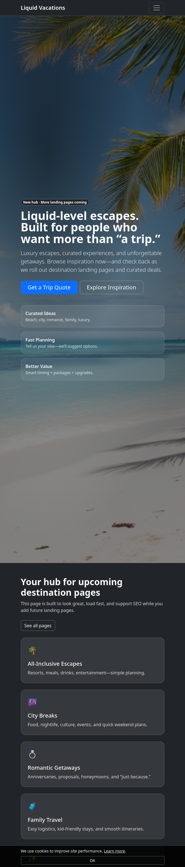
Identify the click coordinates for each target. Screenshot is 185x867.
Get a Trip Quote (49, 287)
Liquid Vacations (43, 7)
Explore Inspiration (111, 287)
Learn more (114, 851)
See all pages (38, 626)
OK (92, 860)
